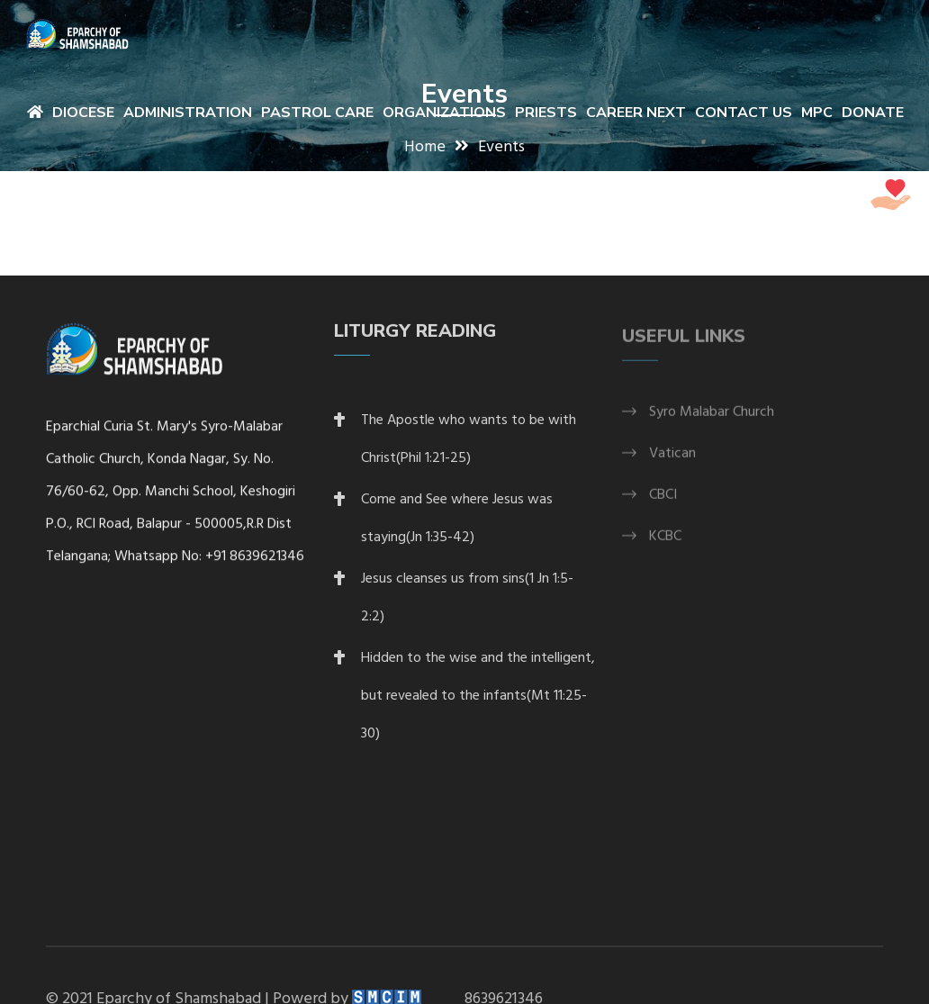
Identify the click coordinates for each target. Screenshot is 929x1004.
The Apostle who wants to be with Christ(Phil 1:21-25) (468, 445)
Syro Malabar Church (711, 419)
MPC (817, 112)
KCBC (665, 544)
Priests (546, 112)
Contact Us (743, 112)
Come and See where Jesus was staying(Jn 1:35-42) (457, 525)
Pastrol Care (317, 112)
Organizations (444, 112)
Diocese (83, 112)
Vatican (672, 461)
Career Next (636, 112)
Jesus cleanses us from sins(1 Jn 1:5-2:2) (467, 604)
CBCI (663, 502)
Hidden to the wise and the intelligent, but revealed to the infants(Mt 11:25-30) (478, 702)
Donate (873, 112)
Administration (187, 112)
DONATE (854, 196)
